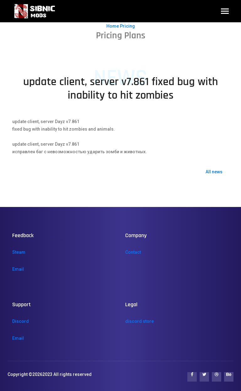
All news (214, 171)
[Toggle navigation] (225, 11)
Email (18, 269)
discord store (139, 321)
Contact (133, 252)
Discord (20, 321)
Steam (18, 252)
